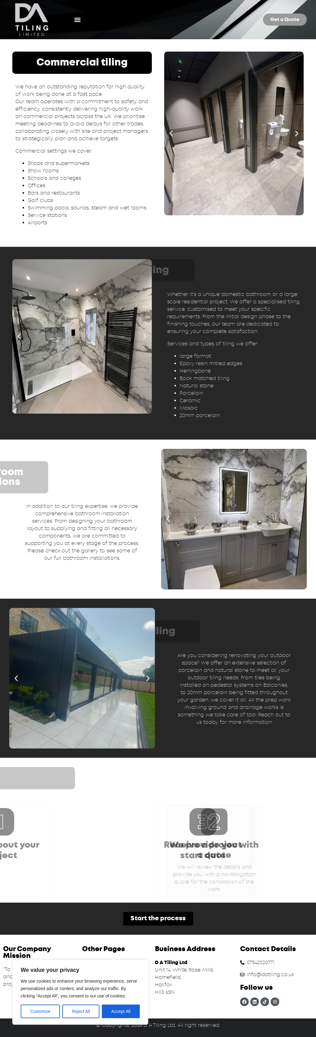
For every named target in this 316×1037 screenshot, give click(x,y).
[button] (78, 20)
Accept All (120, 1011)
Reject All (81, 1011)
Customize (40, 1011)
